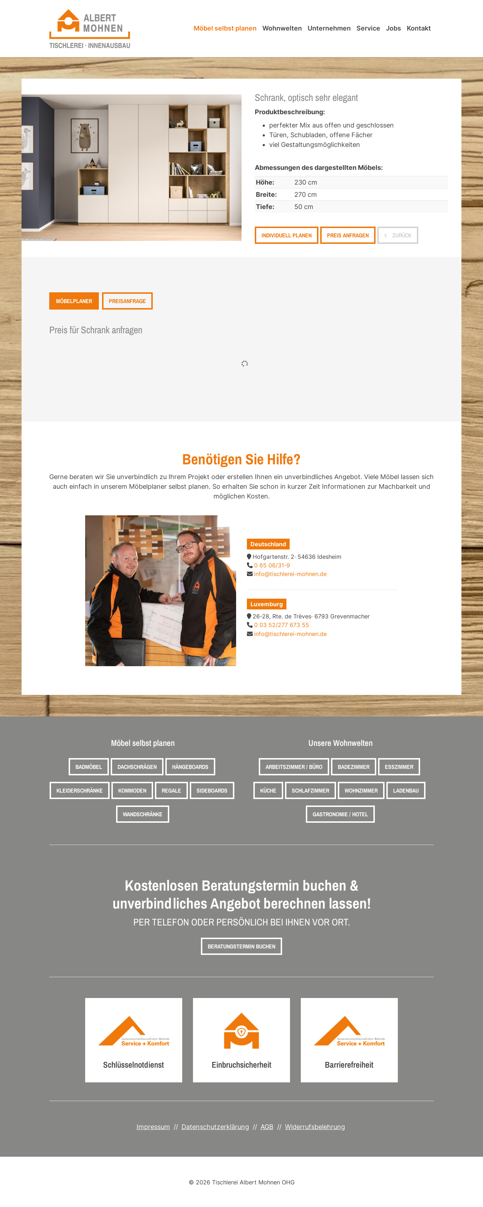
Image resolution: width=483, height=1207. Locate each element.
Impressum (153, 1127)
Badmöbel (88, 767)
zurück (401, 235)
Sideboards (212, 790)
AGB (267, 1127)
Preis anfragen (348, 235)
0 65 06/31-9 (272, 565)
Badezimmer (353, 767)
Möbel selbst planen (225, 28)
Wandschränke (142, 814)
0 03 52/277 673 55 (281, 624)
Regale (171, 790)
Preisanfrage (127, 301)
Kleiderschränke (79, 790)
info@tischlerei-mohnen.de (290, 573)
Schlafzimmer (310, 790)
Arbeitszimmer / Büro (294, 767)
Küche (268, 790)
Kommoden (132, 790)
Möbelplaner (74, 301)
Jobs (393, 28)
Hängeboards (190, 767)
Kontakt (419, 28)
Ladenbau (406, 790)
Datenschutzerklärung (215, 1127)
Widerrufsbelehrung (315, 1127)
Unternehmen (329, 28)
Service (368, 28)
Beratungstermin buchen (241, 946)
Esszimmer (399, 767)
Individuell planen (287, 235)
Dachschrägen (137, 767)
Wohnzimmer (361, 790)
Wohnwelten (282, 28)
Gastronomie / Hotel (340, 814)
